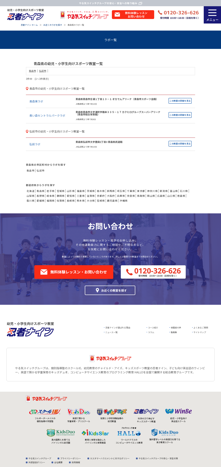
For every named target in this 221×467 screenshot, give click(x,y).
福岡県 (51, 200)
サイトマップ (200, 332)
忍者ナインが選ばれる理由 (117, 327)
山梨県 (31, 195)
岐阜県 (51, 195)
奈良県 (131, 195)
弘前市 (42, 71)
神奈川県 (152, 191)
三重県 (81, 195)
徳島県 (181, 195)
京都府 (101, 195)
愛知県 (71, 195)
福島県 (81, 191)
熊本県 (81, 200)
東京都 (141, 191)
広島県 (161, 195)
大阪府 (111, 195)
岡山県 (151, 195)
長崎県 (71, 200)
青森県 (41, 191)
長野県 (41, 195)
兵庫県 (121, 195)
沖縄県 (124, 200)
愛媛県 (41, 200)
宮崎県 (101, 200)
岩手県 (51, 191)
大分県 (91, 200)
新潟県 (164, 191)
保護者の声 (176, 327)
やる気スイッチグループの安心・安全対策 (158, 458)
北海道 (31, 191)
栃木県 (101, 191)
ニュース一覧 (111, 332)
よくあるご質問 (201, 327)
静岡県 (61, 195)
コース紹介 (153, 327)
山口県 (171, 195)
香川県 (31, 200)
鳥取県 (141, 195)
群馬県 (111, 191)
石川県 (184, 191)
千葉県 (131, 191)
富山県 (174, 191)
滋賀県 (91, 195)
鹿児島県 (112, 200)
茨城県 (91, 191)
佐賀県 (61, 200)
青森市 (32, 71)
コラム (151, 332)
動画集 (174, 332)
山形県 (71, 191)
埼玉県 (121, 191)
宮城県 (61, 191)
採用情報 (76, 462)
